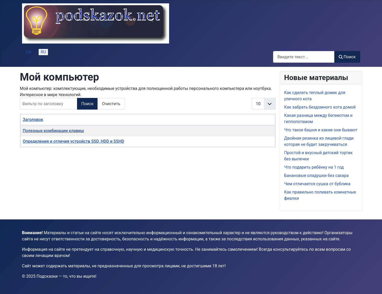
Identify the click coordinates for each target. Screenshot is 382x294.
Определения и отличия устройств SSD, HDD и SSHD (73, 141)
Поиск (347, 56)
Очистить (111, 103)
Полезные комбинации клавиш (53, 130)
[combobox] (304, 57)
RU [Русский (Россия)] (43, 51)
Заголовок (33, 119)
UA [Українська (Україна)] (29, 51)
